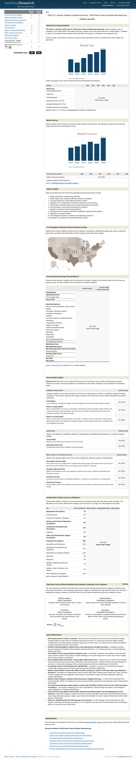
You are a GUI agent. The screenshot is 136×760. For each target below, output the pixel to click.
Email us (112, 3)
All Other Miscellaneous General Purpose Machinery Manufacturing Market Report (77, 749)
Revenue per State (10, 25)
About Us (18, 756)
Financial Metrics (10, 28)
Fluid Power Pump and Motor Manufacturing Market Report (69, 746)
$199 (38, 52)
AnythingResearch (57, 365)
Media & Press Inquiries (30, 756)
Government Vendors (11, 38)
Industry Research (107, 5)
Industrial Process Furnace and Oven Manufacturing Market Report (72, 741)
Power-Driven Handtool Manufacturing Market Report (67, 733)
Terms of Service (9, 756)
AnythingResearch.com (125, 756)
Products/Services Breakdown (14, 22)
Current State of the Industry (13, 15)
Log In (84, 3)
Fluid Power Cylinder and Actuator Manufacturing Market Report (71, 743)
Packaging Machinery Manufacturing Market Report (67, 738)
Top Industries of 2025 (123, 5)
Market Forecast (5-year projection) (15, 20)
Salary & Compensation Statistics (15, 30)
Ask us (105, 722)
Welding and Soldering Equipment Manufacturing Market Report (71, 735)
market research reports (93, 722)
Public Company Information (13, 33)
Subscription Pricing (95, 3)
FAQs (105, 3)
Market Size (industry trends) (13, 17)
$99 (32, 52)
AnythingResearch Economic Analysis (64, 183)
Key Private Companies (12, 35)
